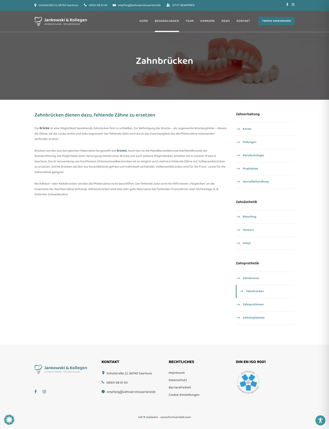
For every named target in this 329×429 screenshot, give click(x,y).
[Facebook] (37, 388)
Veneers (248, 229)
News (226, 21)
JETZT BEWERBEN (183, 5)
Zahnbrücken (255, 291)
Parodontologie (253, 155)
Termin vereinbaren (276, 21)
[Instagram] (46, 388)
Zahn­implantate (254, 317)
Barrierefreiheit (180, 387)
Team (190, 21)
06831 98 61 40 (98, 5)
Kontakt (243, 21)
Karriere (208, 21)
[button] (9, 420)
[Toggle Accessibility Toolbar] (320, 420)
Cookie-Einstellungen (184, 395)
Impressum (177, 372)
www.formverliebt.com (175, 417)
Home (143, 21)
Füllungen (249, 142)
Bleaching (249, 216)
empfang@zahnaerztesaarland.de (139, 5)
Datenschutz (178, 380)
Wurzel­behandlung (256, 181)
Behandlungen (167, 21)
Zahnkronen (251, 278)
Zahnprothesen (253, 304)
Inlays (247, 243)
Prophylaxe (250, 168)
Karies (247, 129)
